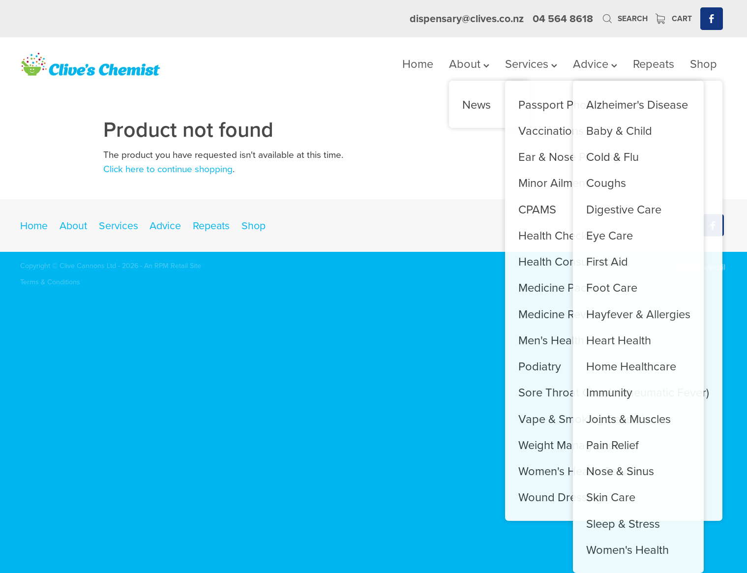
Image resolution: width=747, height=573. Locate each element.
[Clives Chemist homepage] (90, 65)
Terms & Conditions (50, 282)
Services (531, 63)
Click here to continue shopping (168, 168)
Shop (703, 63)
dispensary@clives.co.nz (467, 18)
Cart (674, 18)
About (469, 63)
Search (624, 18)
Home (417, 63)
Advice (595, 63)
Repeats (653, 63)
